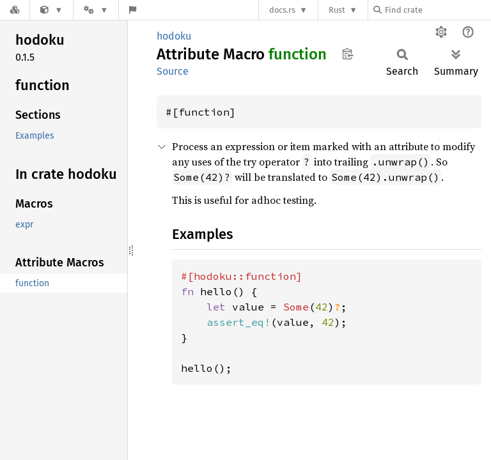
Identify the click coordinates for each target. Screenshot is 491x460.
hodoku (174, 36)
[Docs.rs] (14, 10)
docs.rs (282, 10)
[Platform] (96, 10)
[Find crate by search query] (437, 10)
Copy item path (347, 54)
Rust (337, 10)
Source (173, 71)
